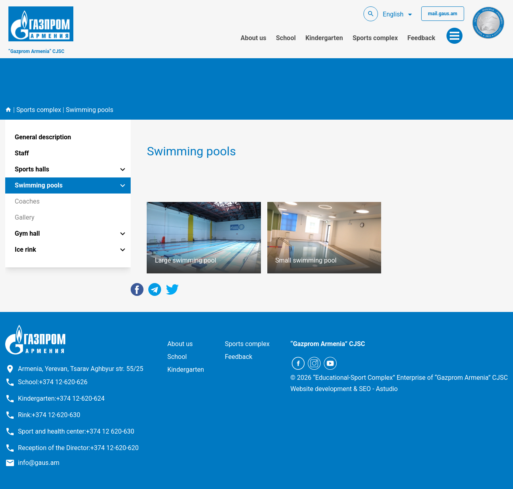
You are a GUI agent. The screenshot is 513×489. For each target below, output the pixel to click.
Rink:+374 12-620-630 (49, 415)
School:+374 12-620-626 (53, 382)
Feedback (421, 38)
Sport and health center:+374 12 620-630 (76, 431)
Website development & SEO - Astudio (344, 389)
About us (253, 38)
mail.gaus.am (442, 13)
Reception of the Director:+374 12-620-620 (78, 448)
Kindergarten (324, 38)
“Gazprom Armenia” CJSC (36, 51)
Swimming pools (89, 110)
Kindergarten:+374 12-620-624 (61, 398)
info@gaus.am (39, 463)
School (285, 38)
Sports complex (375, 38)
